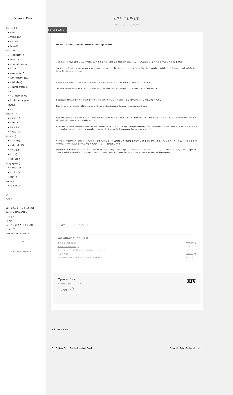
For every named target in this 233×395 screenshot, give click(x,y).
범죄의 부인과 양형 (127, 18)
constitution (17, 55)
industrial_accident (20, 64)
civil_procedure (19, 96)
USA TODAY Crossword (17, 233)
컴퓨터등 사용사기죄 (67, 286)
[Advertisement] (126, 180)
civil (14, 68)
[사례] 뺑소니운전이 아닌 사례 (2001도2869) (77, 300)
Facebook (74, 391)
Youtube (82, 391)
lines (14, 46)
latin (14, 177)
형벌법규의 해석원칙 (67, 289)
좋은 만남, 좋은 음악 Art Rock (20, 208)
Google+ (90, 391)
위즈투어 (10, 216)
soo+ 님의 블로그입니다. (69, 326)
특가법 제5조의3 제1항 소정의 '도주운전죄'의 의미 (80, 293)
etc (14, 41)
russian (15, 172)
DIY (13, 154)
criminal (16, 82)
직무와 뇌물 (63, 296)
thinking (15, 37)
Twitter (66, 391)
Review (12, 114)
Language (13, 163)
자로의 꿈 (10, 229)
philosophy (17, 145)
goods (15, 131)
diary (14, 32)
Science (15, 159)
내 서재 (9, 221)
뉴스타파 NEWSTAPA (16, 212)
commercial (17, 73)
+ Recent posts (60, 372)
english (16, 167)
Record (11, 28)
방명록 (9, 199)
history (15, 140)
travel (14, 149)
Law (11, 50)
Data (10, 181)
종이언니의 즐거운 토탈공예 (19, 225)
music (14, 122)
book (14, 127)
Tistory (182, 391)
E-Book (15, 185)
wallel (199, 391)
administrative (19, 78)
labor (15, 59)
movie (15, 118)
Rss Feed (56, 391)
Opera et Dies (22, 18)
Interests (12, 136)
